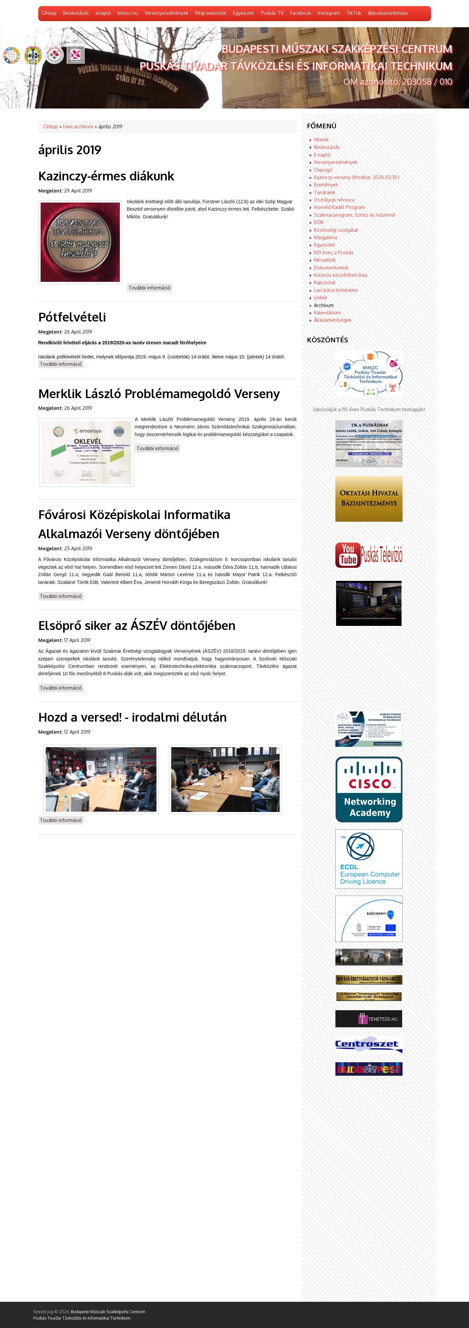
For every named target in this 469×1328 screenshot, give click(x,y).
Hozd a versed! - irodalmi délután (132, 716)
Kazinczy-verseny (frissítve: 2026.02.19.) (357, 177)
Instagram (329, 13)
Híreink (321, 139)
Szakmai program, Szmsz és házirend (354, 215)
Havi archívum (78, 126)
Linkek (320, 297)
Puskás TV (272, 13)
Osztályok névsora (334, 200)
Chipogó (323, 170)
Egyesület (243, 13)
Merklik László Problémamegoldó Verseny (159, 393)
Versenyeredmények (166, 13)
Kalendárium (327, 312)
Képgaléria (325, 237)
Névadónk (325, 260)
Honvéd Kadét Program (339, 207)
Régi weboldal (210, 13)
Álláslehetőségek (332, 320)
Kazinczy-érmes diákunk (106, 175)
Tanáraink (324, 192)
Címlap (49, 13)
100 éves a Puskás (334, 252)
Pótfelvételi (72, 316)
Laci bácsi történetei (336, 290)
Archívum (324, 305)
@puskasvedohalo (388, 13)
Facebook (300, 13)
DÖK (319, 222)
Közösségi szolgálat (336, 230)
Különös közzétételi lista (340, 275)
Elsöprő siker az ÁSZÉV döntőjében (137, 625)
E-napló (322, 155)
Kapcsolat (324, 282)
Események (326, 184)
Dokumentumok (331, 267)
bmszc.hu (128, 13)
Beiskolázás (76, 13)
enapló (103, 13)
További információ (150, 287)
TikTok (353, 13)
